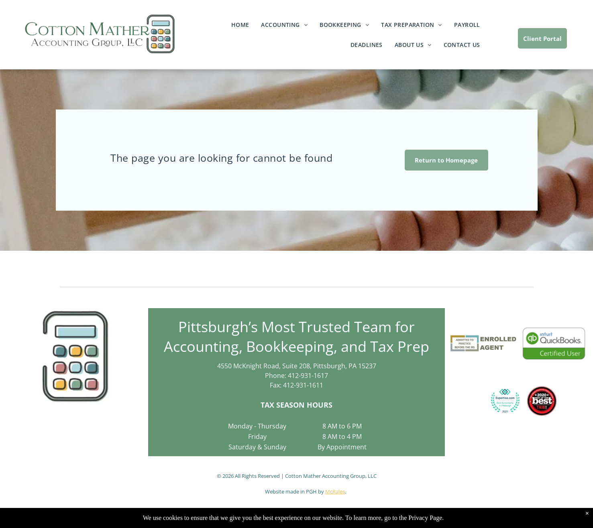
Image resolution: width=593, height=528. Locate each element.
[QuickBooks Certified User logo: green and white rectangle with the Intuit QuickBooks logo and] (554, 343)
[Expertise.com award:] (505, 401)
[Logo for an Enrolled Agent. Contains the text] (484, 343)
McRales (335, 491)
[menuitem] (240, 28)
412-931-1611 (303, 385)
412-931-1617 (308, 375)
